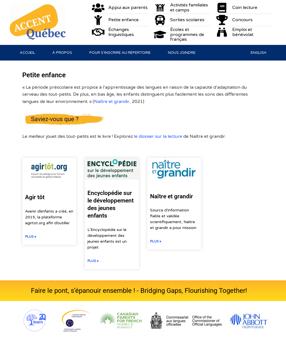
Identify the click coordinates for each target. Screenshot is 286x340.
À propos (62, 52)
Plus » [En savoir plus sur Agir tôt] (30, 236)
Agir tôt (35, 197)
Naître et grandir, (113, 101)
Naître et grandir (171, 196)
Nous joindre (181, 52)
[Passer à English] (258, 53)
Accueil (27, 52)
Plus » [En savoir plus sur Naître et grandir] (155, 241)
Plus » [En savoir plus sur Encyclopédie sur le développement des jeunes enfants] (93, 261)
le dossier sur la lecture (158, 136)
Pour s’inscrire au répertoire (120, 52)
